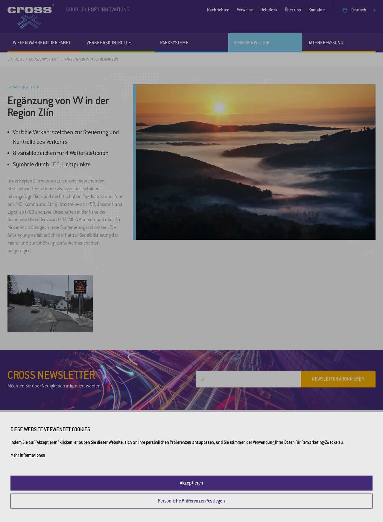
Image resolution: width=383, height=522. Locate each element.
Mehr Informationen (27, 455)
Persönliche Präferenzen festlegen (191, 501)
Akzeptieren (191, 483)
